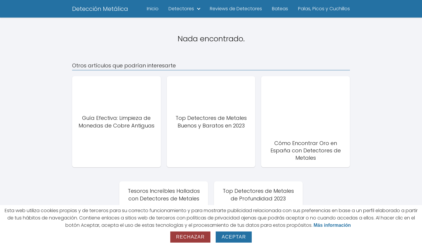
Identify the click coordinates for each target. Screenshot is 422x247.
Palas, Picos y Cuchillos (324, 8)
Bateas (280, 8)
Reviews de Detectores (236, 8)
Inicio (153, 8)
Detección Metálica (100, 9)
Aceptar (234, 236)
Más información (332, 225)
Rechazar (190, 236)
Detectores (181, 8)
